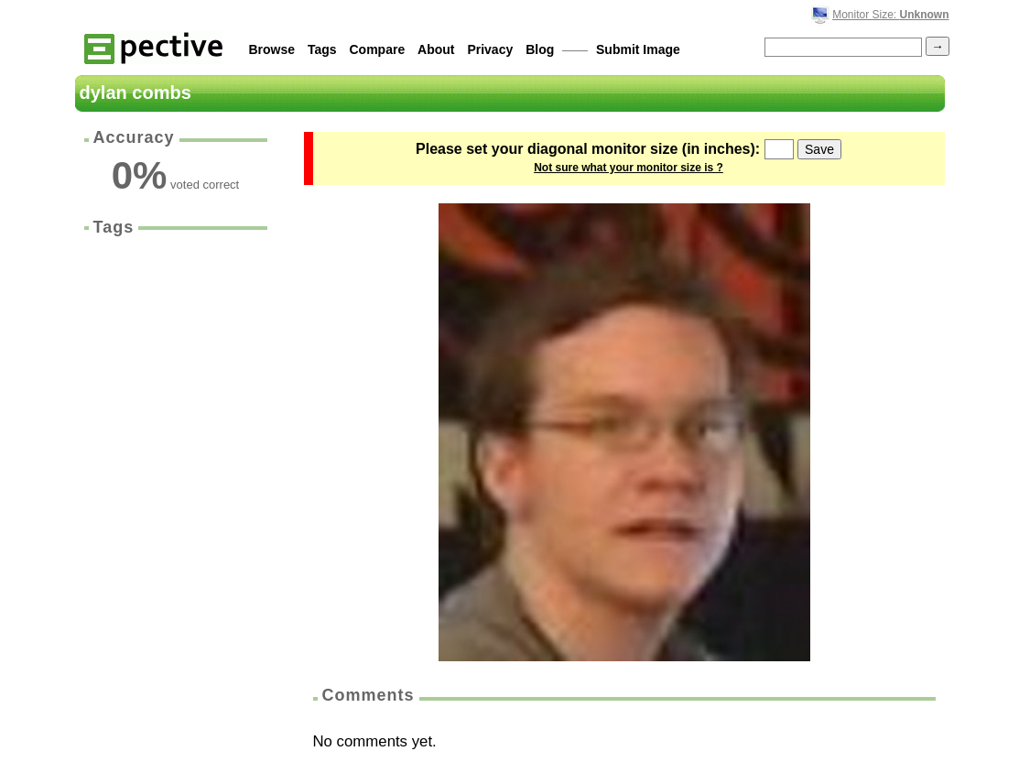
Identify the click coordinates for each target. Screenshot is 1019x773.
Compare (378, 49)
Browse (272, 49)
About (435, 49)
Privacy (490, 49)
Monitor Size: (890, 14)
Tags (322, 49)
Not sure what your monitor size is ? (628, 167)
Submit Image (638, 49)
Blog (540, 49)
